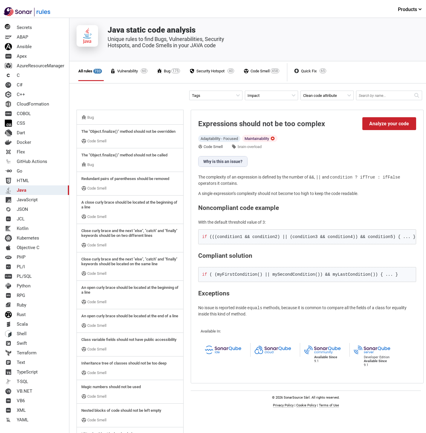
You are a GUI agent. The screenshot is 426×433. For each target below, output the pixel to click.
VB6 (15, 400)
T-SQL (16, 381)
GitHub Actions (26, 161)
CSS (15, 123)
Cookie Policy (306, 405)
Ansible (18, 46)
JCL (15, 218)
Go (13, 171)
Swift (16, 343)
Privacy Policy (283, 405)
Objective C (22, 247)
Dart (15, 132)
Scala (16, 324)
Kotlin (16, 228)
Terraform (20, 352)
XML (15, 410)
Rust (15, 314)
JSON (16, 209)
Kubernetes (22, 238)
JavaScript (21, 199)
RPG (15, 295)
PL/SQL (18, 276)
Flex (15, 151)
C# (13, 85)
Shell (16, 333)
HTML (17, 180)
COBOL (18, 113)
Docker (18, 142)
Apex (16, 56)
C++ (15, 94)
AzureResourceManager (34, 65)
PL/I (15, 266)
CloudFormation (27, 104)
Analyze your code (389, 123)
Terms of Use (329, 405)
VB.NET (18, 391)
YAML (16, 419)
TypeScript (21, 372)
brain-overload (250, 146)
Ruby (15, 305)
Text (15, 362)
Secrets (18, 27)
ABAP (16, 37)
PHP (15, 257)
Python (17, 285)
